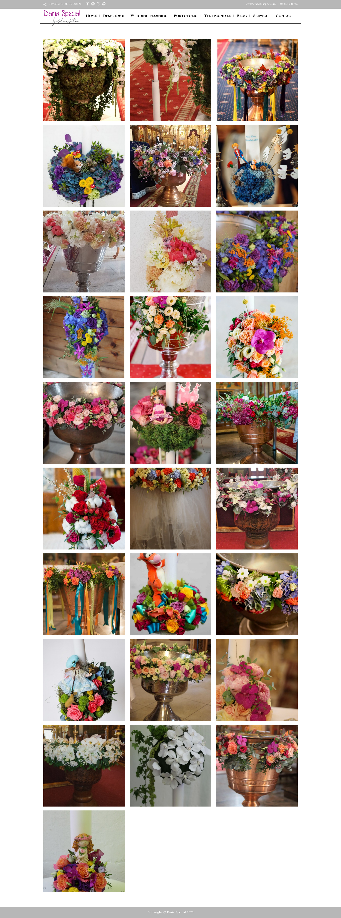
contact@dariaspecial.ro (261, 4)
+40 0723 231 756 (288, 4)
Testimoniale (217, 15)
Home (91, 15)
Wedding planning (149, 15)
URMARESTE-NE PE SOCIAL (65, 4)
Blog (242, 15)
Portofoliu (185, 15)
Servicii (261, 15)
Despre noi (113, 15)
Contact (284, 15)
